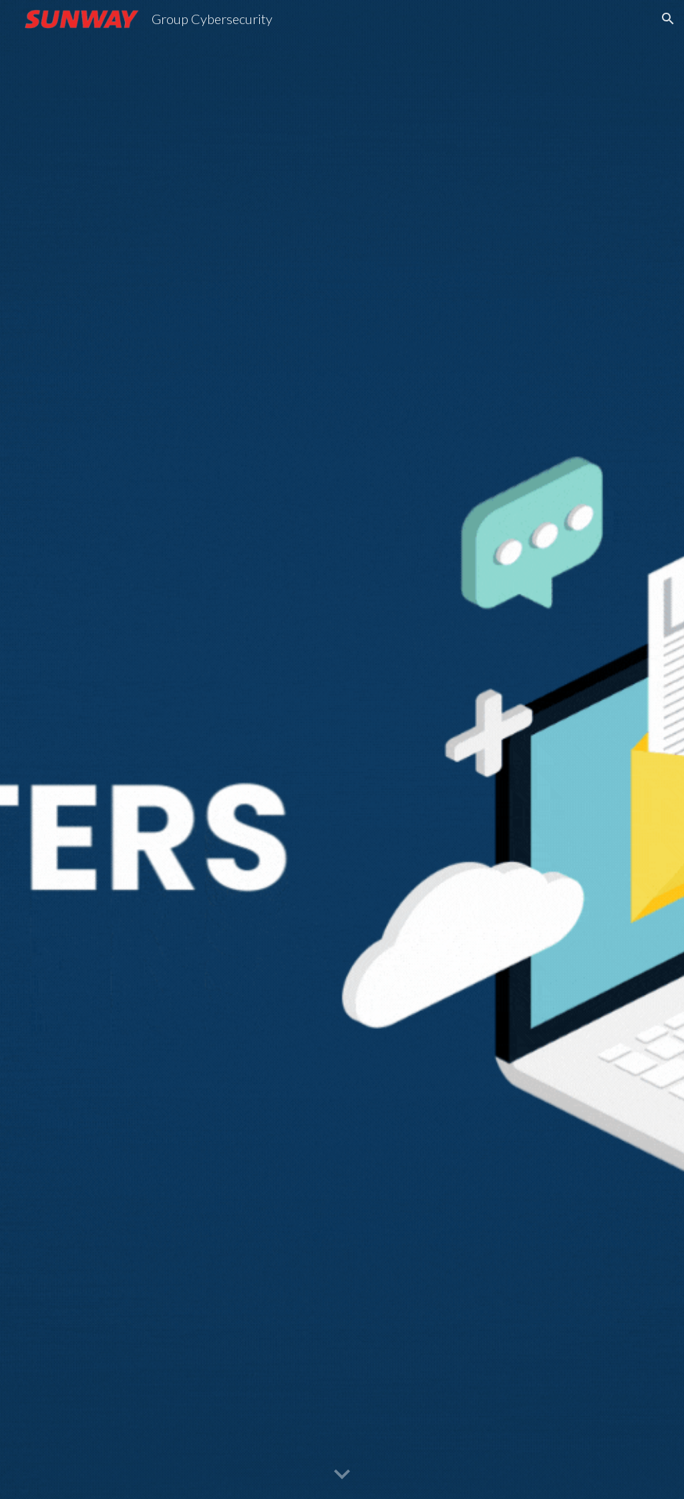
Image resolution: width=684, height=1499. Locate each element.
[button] (668, 19)
